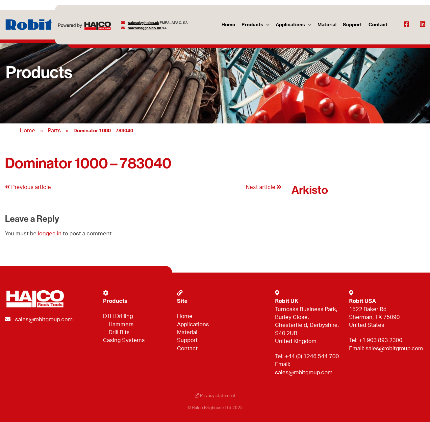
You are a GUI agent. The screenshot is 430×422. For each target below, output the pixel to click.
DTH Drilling (118, 316)
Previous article (28, 187)
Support (352, 24)
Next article (264, 187)
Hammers (121, 324)
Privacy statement (215, 396)
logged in (50, 233)
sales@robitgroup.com (44, 319)
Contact (378, 24)
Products (252, 24)
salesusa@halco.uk (144, 28)
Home (228, 24)
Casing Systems (124, 340)
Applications (290, 24)
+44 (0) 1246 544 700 (312, 356)
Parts (54, 130)
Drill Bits (119, 332)
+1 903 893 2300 (380, 340)
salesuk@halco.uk (143, 23)
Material (327, 24)
